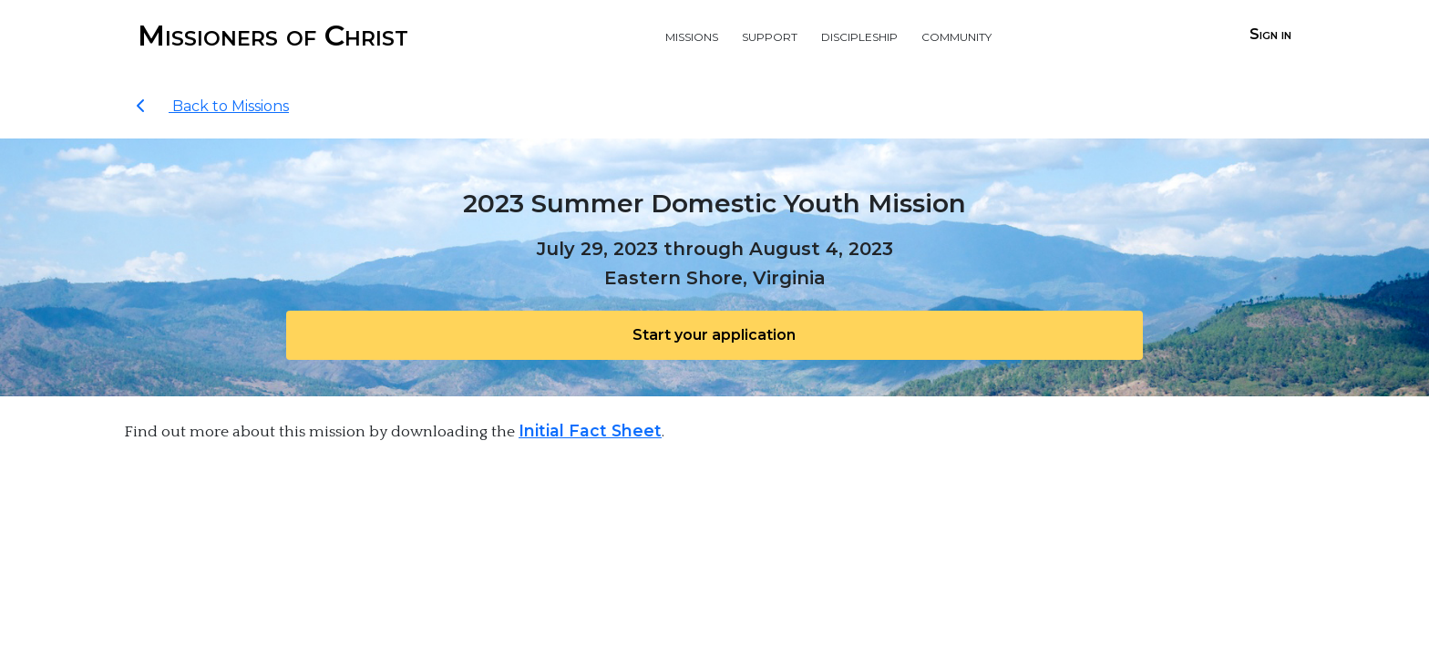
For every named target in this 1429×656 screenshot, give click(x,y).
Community (956, 35)
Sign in (1270, 34)
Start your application (714, 334)
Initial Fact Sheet (590, 430)
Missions (691, 35)
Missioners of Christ (273, 35)
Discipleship (859, 35)
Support (769, 35)
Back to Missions (212, 106)
